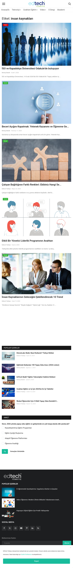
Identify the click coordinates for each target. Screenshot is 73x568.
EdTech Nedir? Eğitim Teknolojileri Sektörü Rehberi (36, 377)
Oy (5, 451)
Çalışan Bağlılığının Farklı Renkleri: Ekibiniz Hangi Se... (31, 184)
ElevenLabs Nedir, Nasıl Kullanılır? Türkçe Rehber (35, 353)
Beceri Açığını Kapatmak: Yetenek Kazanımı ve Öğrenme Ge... (35, 126)
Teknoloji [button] (16, 10)
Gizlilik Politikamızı (26, 554)
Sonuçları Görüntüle (17, 451)
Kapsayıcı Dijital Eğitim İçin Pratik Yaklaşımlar (33, 511)
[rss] (38, 528)
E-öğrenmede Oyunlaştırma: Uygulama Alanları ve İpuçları (37, 489)
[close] (70, 547)
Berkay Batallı (6, 72)
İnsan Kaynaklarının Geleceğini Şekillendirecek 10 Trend (32, 297)
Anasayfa (5, 10)
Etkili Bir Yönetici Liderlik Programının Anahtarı (27, 240)
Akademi (61, 10)
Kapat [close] (36, 561)
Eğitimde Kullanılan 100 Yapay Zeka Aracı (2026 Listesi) (38, 365)
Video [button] (43, 10)
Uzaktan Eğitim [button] (30, 10)
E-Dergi (52, 10)
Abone (66, 543)
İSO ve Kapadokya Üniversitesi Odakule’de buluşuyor (30, 68)
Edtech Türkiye (6, 189)
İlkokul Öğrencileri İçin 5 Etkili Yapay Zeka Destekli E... (37, 401)
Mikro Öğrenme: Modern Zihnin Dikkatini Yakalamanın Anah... (38, 500)
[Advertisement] (36, 328)
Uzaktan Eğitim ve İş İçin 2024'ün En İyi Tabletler (35, 389)
